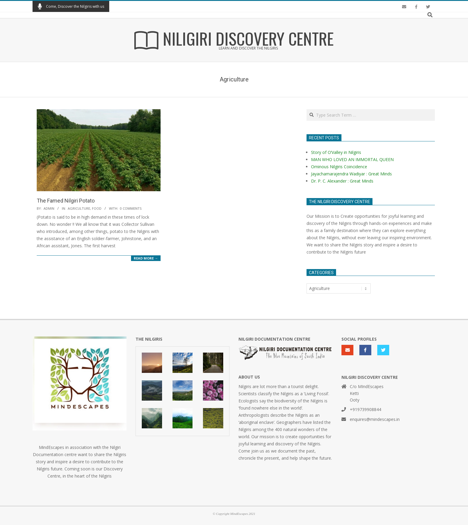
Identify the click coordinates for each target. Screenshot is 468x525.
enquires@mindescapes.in (375, 419)
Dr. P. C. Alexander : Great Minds (342, 181)
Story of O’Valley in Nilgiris (336, 152)
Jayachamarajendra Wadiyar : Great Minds (351, 174)
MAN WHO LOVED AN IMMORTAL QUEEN (352, 159)
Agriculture (79, 208)
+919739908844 (365, 409)
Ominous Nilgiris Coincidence (339, 166)
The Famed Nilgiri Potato (66, 200)
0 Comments (130, 208)
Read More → (146, 258)
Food (96, 208)
